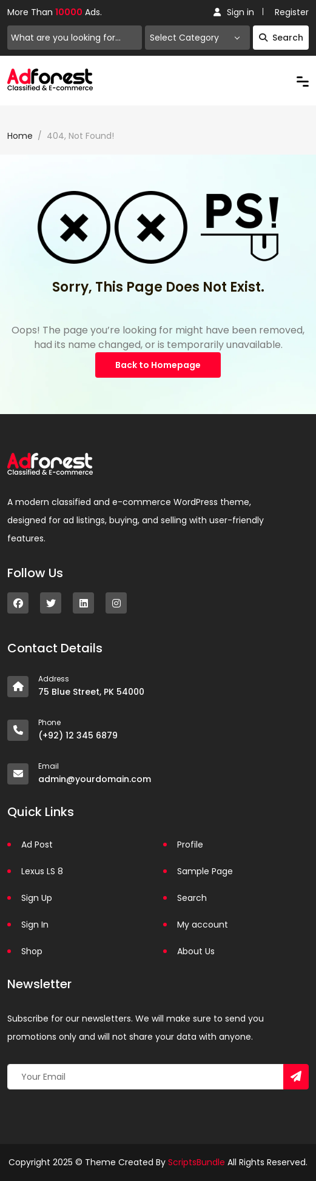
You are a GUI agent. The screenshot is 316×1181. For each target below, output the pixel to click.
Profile (190, 844)
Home (20, 136)
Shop (31, 951)
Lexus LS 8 (42, 871)
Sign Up (36, 898)
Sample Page (205, 871)
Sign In (35, 924)
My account (202, 924)
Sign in (233, 12)
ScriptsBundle (196, 1162)
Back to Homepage (158, 365)
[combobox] (197, 37)
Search (281, 38)
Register (292, 12)
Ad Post (37, 844)
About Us (196, 951)
